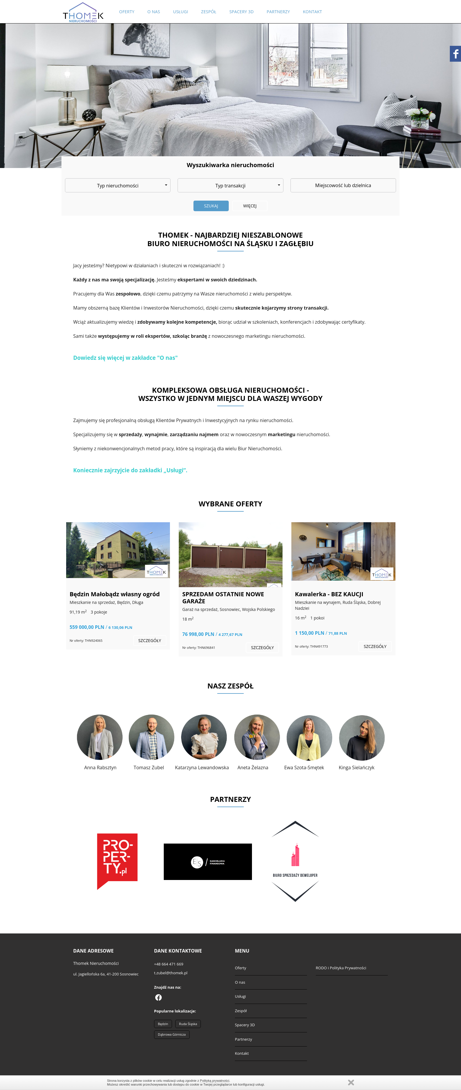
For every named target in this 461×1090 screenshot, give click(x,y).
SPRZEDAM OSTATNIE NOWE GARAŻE (223, 597)
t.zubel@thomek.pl (171, 972)
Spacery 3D (241, 11)
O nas (153, 11)
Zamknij (351, 1082)
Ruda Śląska (188, 1024)
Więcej (250, 206)
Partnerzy (278, 11)
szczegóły (149, 640)
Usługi (180, 11)
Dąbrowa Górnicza (172, 1034)
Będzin (163, 1024)
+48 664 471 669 (168, 964)
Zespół (208, 11)
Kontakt (312, 11)
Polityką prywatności (214, 1080)
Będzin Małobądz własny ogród (115, 594)
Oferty (126, 11)
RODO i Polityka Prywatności (341, 967)
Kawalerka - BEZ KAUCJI (329, 594)
